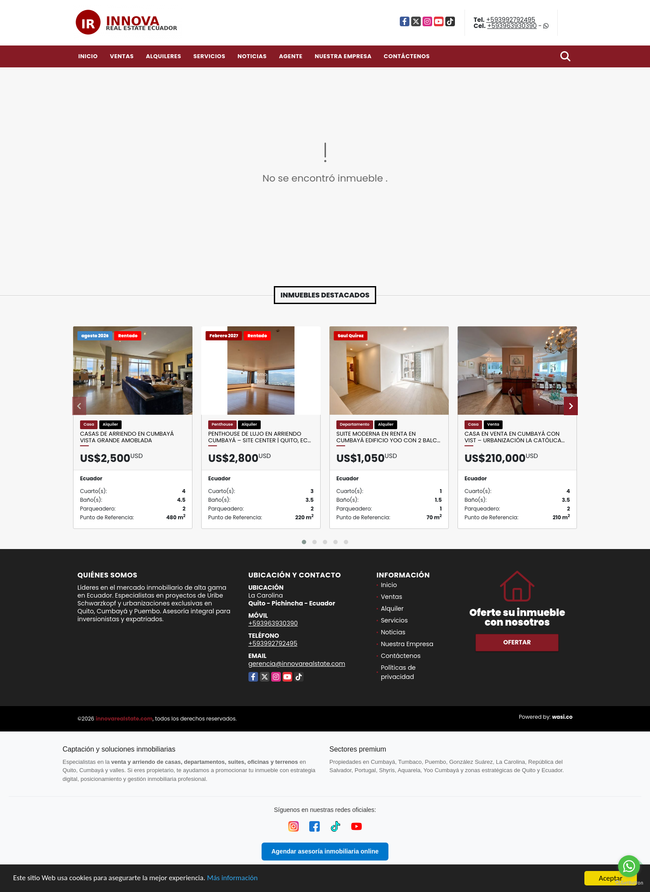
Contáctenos (407, 56)
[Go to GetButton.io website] (629, 883)
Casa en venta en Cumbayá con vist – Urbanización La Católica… (515, 437)
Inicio (88, 56)
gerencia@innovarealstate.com (297, 663)
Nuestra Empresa (343, 56)
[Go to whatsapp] (629, 866)
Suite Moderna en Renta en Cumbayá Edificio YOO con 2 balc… (388, 437)
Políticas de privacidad (398, 672)
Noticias (252, 56)
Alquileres (163, 56)
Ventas (122, 56)
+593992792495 (510, 19)
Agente (291, 56)
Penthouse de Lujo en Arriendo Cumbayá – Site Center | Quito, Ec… (259, 437)
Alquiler (392, 608)
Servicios (209, 56)
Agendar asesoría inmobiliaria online (324, 851)
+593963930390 (512, 25)
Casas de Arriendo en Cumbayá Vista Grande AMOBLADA (127, 437)
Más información (233, 879)
